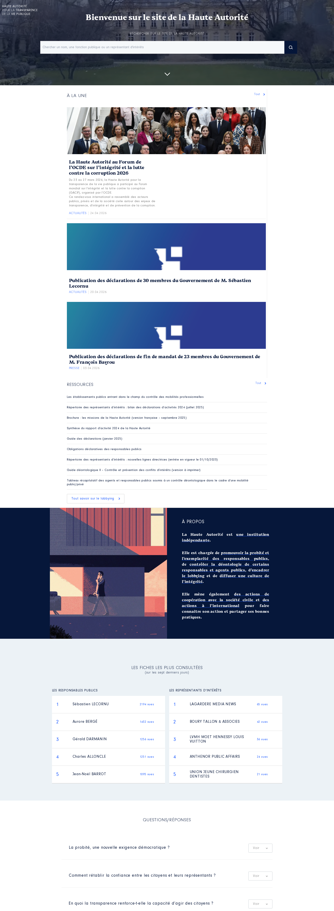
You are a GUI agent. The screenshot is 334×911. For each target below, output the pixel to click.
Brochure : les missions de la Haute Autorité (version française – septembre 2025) (127, 418)
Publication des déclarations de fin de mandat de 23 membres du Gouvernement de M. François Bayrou (164, 359)
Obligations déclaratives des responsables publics (104, 449)
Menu (329, 10)
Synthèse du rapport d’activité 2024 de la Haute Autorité (109, 428)
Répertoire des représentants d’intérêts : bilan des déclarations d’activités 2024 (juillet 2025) (135, 407)
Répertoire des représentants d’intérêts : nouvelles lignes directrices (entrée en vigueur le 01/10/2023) (142, 459)
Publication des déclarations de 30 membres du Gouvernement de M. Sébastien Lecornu (160, 283)
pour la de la (20, 10)
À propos (193, 522)
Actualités (78, 213)
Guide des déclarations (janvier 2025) (94, 438)
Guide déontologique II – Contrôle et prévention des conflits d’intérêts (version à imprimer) (134, 470)
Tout (258, 94)
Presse (74, 368)
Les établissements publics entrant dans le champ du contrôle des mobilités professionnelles (135, 397)
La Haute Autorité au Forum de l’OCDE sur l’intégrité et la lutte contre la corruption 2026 (106, 167)
